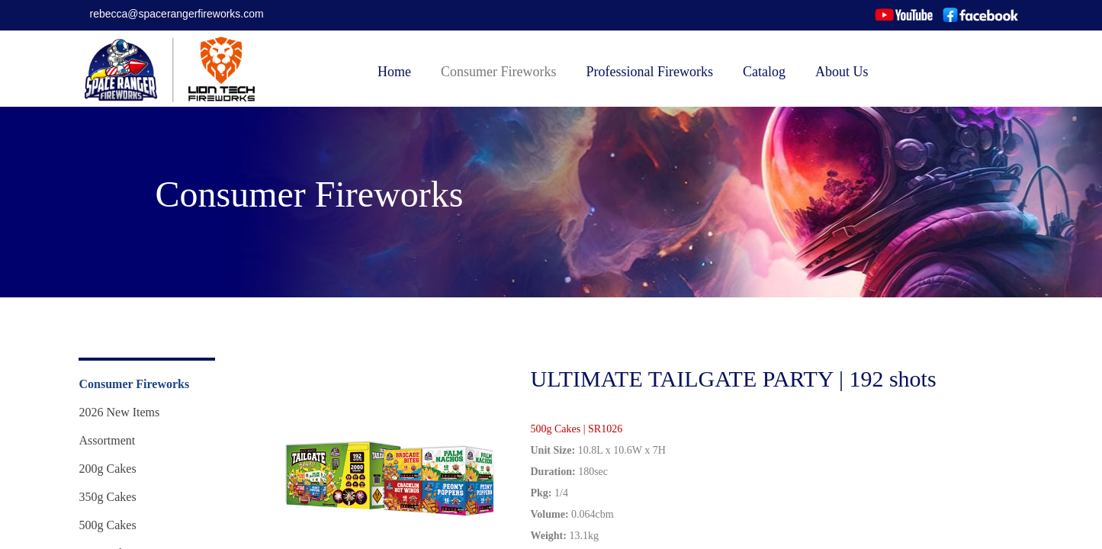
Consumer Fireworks (499, 71)
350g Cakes (108, 496)
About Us (842, 71)
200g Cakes (108, 468)
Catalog (764, 71)
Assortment (107, 440)
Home (394, 71)
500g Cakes (108, 524)
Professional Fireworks (649, 71)
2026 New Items (119, 412)
